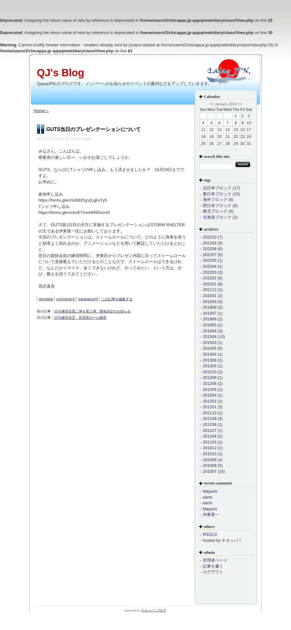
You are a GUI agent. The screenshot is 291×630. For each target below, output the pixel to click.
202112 (209, 289)
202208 (209, 248)
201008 (209, 465)
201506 (209, 336)
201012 (209, 447)
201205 (209, 389)
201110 (209, 412)
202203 (209, 272)
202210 (209, 237)
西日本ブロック (217, 205)
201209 (209, 377)
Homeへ (41, 110)
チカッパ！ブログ (153, 610)
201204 (209, 395)
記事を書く (213, 566)
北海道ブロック (217, 217)
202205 (209, 260)
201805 (209, 325)
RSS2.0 (210, 534)
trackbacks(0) (88, 299)
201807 (209, 313)
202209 (209, 243)
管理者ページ (215, 560)
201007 (209, 471)
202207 (209, 254)
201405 (209, 348)
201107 (209, 430)
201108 (209, 424)
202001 (209, 295)
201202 (209, 401)
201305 (209, 366)
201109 (209, 418)
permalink (46, 299)
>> (240, 104)
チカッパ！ (232, 540)
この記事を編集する (117, 299)
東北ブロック (215, 211)
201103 (209, 442)
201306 (209, 360)
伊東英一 (211, 514)
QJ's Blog (60, 72)
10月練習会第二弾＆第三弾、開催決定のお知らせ (92, 311)
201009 (209, 459)
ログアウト (213, 572)
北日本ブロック (217, 188)
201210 (209, 371)
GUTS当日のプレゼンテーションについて (93, 129)
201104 (209, 436)
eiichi (207, 497)
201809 (209, 301)
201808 (209, 307)
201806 (209, 319)
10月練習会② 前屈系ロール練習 (80, 317)
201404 (209, 354)
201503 (209, 342)
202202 (209, 278)
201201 (209, 406)
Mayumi (210, 491)
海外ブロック (215, 199)
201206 (209, 383)
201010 (209, 453)
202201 (209, 284)
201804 (209, 331)
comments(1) (65, 299)
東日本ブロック (217, 194)
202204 (209, 266)
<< (211, 104)
